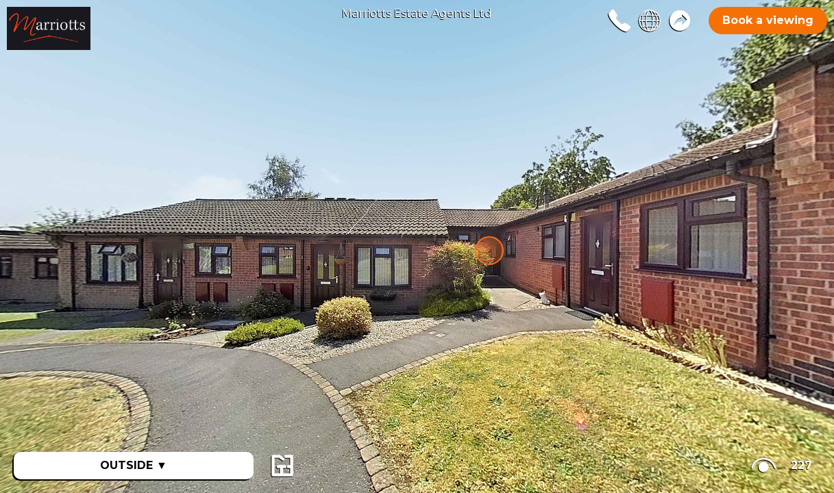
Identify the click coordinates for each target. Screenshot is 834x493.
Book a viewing (767, 20)
